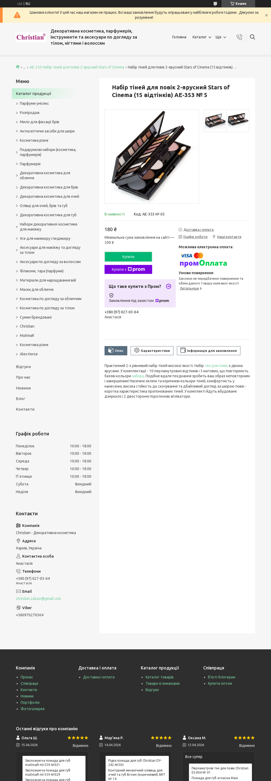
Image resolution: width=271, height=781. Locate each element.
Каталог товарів (160, 677)
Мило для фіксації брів (39, 122)
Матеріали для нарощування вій (48, 280)
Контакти (25, 409)
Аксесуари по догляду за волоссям (50, 262)
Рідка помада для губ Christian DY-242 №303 (134, 762)
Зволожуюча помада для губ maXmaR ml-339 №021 (47, 762)
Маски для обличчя (36, 289)
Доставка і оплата (99, 677)
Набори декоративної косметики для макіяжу (48, 226)
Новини (23, 388)
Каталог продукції (33, 93)
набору (138, 376)
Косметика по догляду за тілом (47, 308)
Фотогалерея (32, 709)
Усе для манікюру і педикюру (45, 238)
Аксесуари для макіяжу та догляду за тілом (50, 250)
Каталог (200, 37)
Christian (27, 326)
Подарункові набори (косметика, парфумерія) (48, 152)
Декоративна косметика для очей (49, 196)
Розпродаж (30, 113)
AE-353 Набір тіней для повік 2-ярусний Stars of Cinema (77, 67)
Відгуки (23, 366)
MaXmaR (27, 335)
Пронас (27, 677)
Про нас (23, 377)
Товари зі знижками (163, 683)
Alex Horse (29, 354)
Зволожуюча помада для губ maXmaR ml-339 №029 (47, 772)
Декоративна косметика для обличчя (45, 175)
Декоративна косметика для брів (49, 187)
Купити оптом (220, 683)
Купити (128, 257)
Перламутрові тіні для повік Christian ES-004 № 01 (220, 770)
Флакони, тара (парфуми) (42, 271)
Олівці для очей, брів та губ (43, 206)
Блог (20, 398)
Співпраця (29, 683)
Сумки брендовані (36, 317)
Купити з (128, 269)
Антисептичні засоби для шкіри (47, 131)
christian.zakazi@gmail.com (38, 598)
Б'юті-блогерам (221, 677)
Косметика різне (34, 140)
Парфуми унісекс (34, 103)
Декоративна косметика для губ (48, 215)
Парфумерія (30, 164)
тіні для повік (216, 366)
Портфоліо (30, 702)
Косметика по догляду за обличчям (51, 299)
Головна (179, 37)
